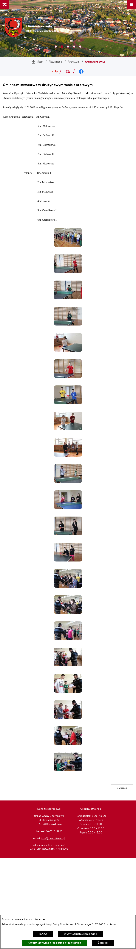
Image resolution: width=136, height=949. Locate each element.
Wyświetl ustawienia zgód (80, 934)
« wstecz (122, 788)
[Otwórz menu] (131, 4)
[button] (68, 246)
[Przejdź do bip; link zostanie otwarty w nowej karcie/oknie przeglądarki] (55, 71)
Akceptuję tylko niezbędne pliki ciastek (54, 942)
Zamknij (103, 942)
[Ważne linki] (4, 4)
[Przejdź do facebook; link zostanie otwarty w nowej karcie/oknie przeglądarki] (81, 71)
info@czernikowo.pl (53, 838)
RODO (43, 934)
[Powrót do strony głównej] (37, 62)
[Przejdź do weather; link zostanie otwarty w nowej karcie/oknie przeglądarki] (68, 71)
